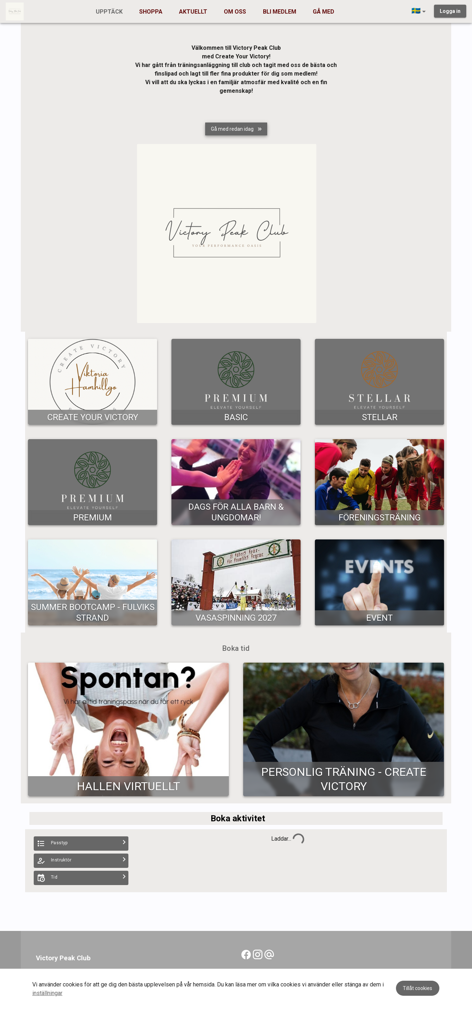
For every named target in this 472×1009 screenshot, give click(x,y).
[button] (420, 11)
